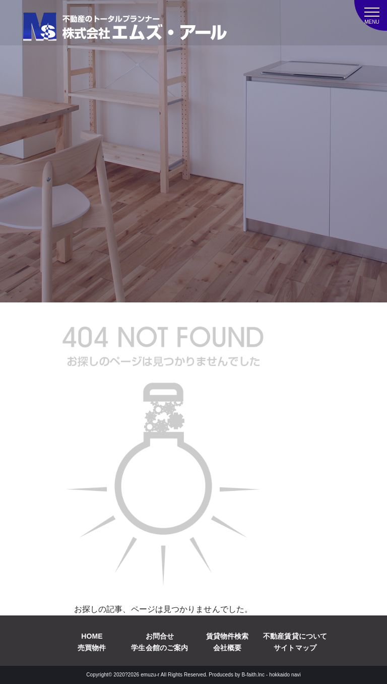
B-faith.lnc (253, 674)
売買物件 (92, 648)
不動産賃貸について (295, 636)
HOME (91, 636)
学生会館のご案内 (159, 648)
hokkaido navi (284, 674)
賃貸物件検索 (227, 636)
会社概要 (227, 648)
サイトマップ (295, 648)
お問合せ (160, 636)
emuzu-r (150, 674)
